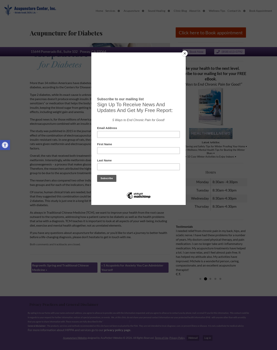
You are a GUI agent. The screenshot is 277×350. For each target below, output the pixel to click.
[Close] (185, 53)
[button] (5, 145)
